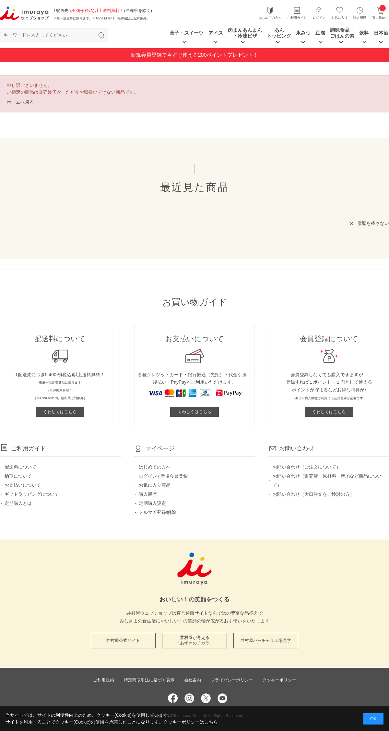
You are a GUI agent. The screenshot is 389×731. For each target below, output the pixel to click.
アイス (215, 33)
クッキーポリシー (279, 680)
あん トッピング (279, 33)
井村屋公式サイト (123, 640)
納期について (18, 476)
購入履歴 (359, 17)
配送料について (20, 467)
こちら (211, 722)
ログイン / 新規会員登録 (163, 476)
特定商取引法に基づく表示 (149, 680)
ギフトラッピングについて (32, 494)
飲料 (364, 33)
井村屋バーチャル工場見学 (266, 640)
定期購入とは (18, 503)
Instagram (189, 698)
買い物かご (380, 12)
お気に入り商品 (155, 485)
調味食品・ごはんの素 (342, 33)
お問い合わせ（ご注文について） (307, 467)
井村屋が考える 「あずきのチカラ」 (195, 640)
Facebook (173, 698)
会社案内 (192, 680)
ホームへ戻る (20, 102)
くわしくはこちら (60, 411)
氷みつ (303, 33)
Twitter (206, 698)
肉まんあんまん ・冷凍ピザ (245, 33)
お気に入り (339, 17)
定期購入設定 (152, 503)
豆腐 (320, 33)
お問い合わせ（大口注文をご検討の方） (313, 494)
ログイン (318, 17)
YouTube (222, 698)
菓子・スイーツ (187, 33)
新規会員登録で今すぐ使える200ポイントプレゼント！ (195, 55)
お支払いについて (23, 485)
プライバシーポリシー (232, 680)
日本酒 (381, 33)
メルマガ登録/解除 (157, 512)
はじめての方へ (270, 17)
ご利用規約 (103, 680)
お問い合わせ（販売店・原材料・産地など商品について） (327, 480)
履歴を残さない (373, 223)
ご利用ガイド (297, 17)
